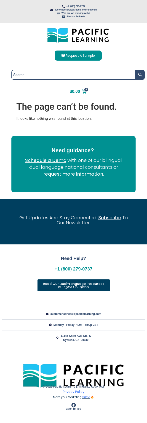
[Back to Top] (73, 405)
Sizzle (86, 397)
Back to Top (73, 408)
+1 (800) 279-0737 (73, 268)
